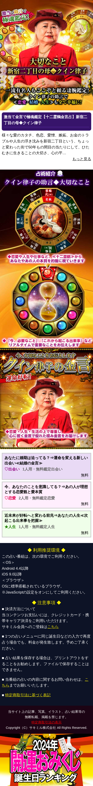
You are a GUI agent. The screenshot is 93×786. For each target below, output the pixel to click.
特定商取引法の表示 (46, 722)
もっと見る (81, 159)
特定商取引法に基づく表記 (28, 695)
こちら (53, 627)
